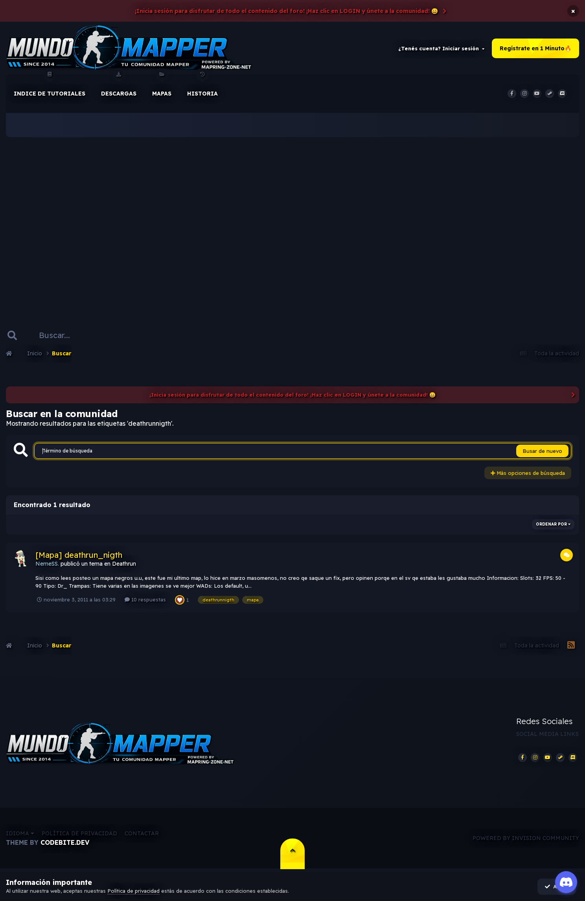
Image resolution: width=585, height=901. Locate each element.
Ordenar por (553, 524)
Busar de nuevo (542, 452)
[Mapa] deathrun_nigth (78, 555)
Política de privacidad (79, 834)
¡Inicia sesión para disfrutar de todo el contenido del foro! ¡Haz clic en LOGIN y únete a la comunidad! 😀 (286, 11)
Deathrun (124, 564)
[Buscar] (58, 335)
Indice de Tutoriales (49, 86)
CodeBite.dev (64, 844)
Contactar (142, 834)
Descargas (118, 86)
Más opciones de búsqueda (528, 474)
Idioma (20, 834)
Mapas (161, 86)
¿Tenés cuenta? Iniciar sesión (441, 49)
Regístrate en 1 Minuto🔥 (535, 48)
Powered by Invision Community (526, 838)
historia (202, 86)
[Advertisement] (292, 220)
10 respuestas (145, 600)
